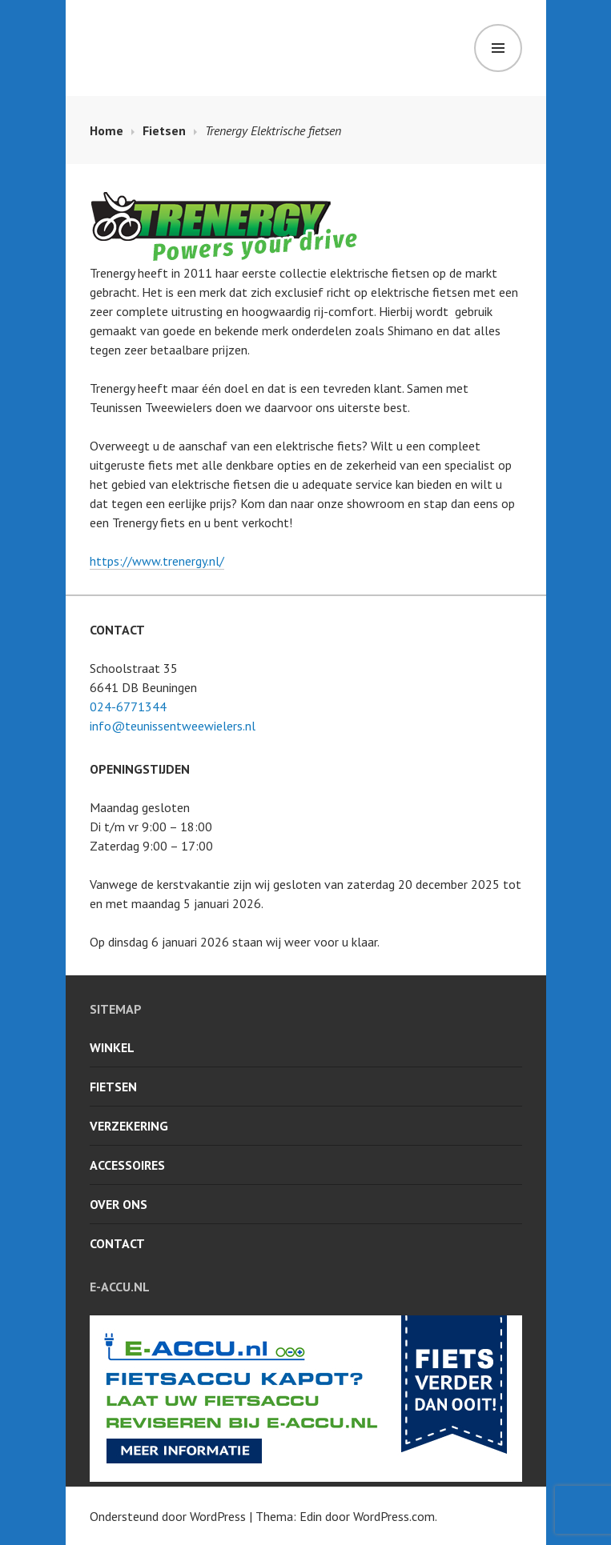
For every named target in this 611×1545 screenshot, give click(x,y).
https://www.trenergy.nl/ (157, 561)
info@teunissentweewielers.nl (172, 726)
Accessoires (127, 1165)
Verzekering (129, 1126)
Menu (498, 48)
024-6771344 (128, 706)
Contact (117, 1243)
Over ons (118, 1204)
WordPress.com (394, 1516)
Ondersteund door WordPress (168, 1516)
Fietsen (113, 1087)
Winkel (112, 1047)
